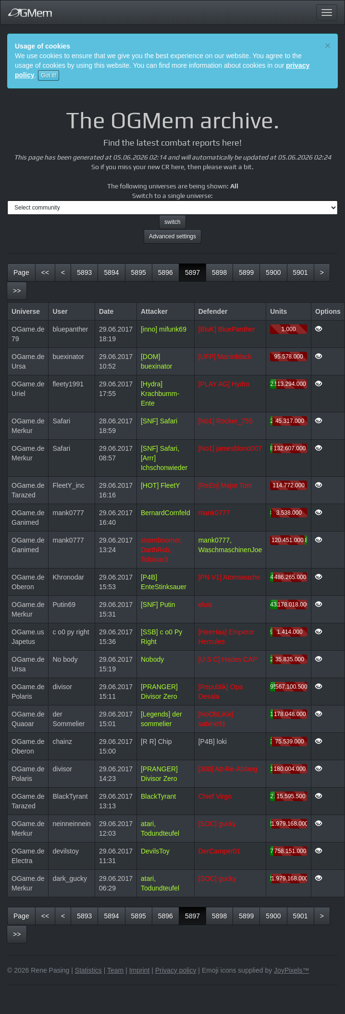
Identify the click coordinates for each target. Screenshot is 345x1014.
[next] (322, 272)
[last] (17, 291)
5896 (165, 272)
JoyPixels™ (291, 970)
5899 (246, 272)
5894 (111, 272)
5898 (219, 272)
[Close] (328, 45)
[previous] (63, 272)
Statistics (88, 970)
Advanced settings (172, 236)
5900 (273, 272)
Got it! (48, 75)
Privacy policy (176, 970)
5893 (84, 272)
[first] (45, 272)
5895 (138, 272)
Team (115, 970)
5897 (195, 271)
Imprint (139, 970)
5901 (300, 272)
